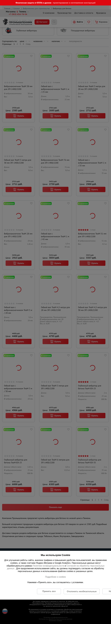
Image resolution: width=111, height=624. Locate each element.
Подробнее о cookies (55, 577)
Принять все (49, 591)
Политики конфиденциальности (48, 566)
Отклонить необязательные (82, 591)
